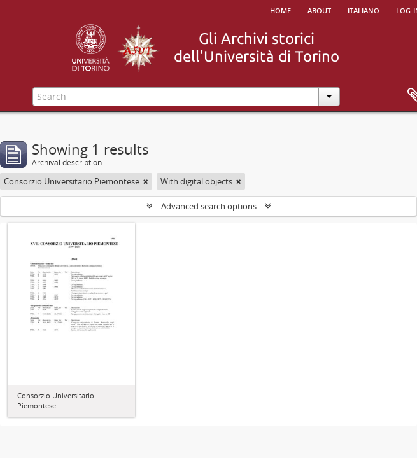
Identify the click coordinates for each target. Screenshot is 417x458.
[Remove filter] (145, 181)
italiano (363, 10)
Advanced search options (208, 206)
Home (280, 10)
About (319, 10)
